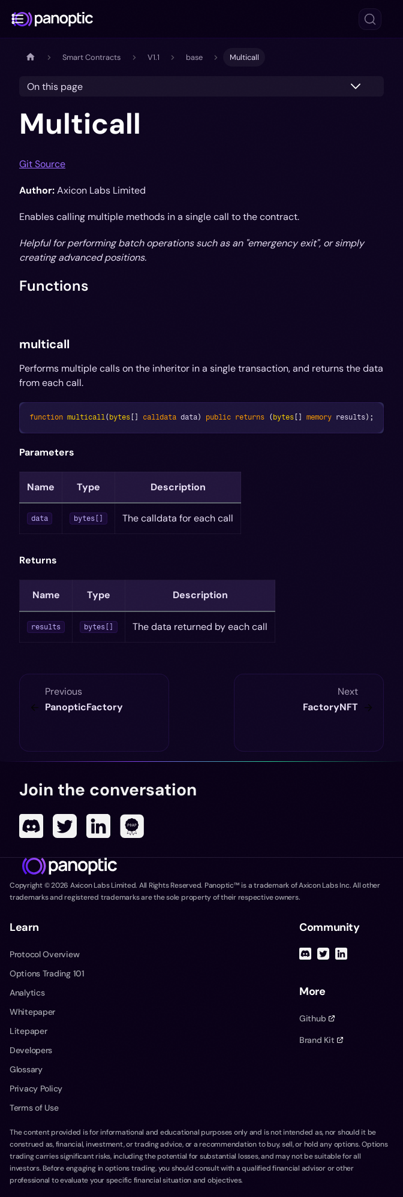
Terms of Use (34, 1107)
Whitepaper (32, 1011)
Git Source (42, 164)
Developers (31, 1050)
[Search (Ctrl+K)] (370, 19)
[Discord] (31, 826)
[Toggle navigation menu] (388, 19)
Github (317, 1018)
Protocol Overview (44, 954)
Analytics (27, 992)
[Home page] (30, 57)
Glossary (26, 1069)
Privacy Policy (36, 1088)
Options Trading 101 (47, 973)
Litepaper (28, 1031)
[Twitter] (65, 826)
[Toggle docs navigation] (18, 19)
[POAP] (132, 826)
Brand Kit (321, 1040)
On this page (55, 86)
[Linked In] (98, 826)
